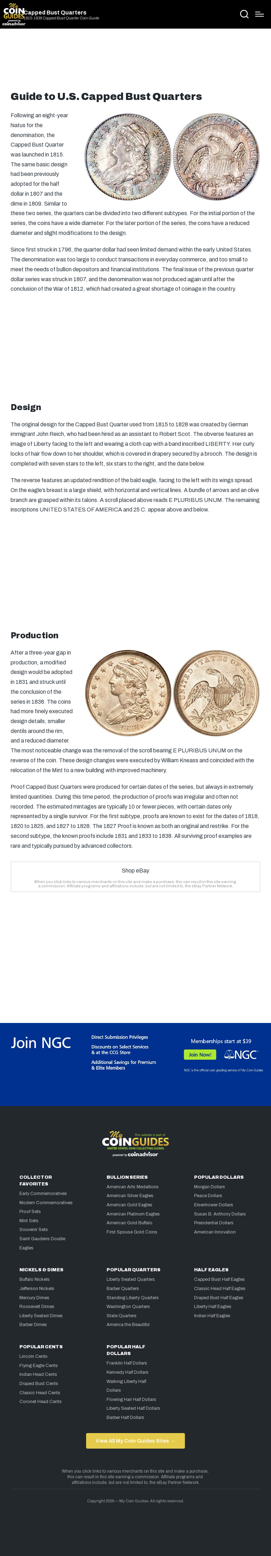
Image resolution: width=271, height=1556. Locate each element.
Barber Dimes (33, 1324)
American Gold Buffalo (129, 1222)
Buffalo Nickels (34, 1279)
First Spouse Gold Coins (132, 1232)
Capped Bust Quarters (55, 13)
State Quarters (122, 1315)
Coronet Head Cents (40, 1401)
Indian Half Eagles (212, 1315)
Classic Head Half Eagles (220, 1288)
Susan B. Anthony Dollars (220, 1214)
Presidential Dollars (214, 1222)
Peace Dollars (208, 1195)
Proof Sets (30, 1211)
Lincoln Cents (33, 1356)
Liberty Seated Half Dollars (133, 1408)
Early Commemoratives (43, 1193)
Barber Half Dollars (125, 1417)
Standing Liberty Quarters (133, 1297)
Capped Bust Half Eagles (219, 1279)
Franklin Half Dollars (127, 1363)
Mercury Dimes (34, 1297)
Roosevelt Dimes (36, 1306)
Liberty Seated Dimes (41, 1315)
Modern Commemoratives (46, 1202)
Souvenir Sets (33, 1229)
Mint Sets (28, 1220)
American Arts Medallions (133, 1186)
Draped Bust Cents (38, 1383)
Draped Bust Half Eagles (218, 1297)
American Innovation (215, 1232)
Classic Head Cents (39, 1392)
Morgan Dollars (209, 1186)
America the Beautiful (128, 1324)
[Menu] (259, 14)
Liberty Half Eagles (212, 1306)
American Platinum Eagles (133, 1214)
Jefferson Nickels (36, 1288)
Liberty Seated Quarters (131, 1279)
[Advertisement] (135, 62)
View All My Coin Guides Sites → (135, 1441)
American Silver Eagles (130, 1195)
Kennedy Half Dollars (128, 1372)
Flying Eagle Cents (38, 1365)
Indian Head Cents (38, 1374)
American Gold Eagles (129, 1204)
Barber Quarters (123, 1288)
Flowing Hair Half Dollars (131, 1399)
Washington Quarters (128, 1306)
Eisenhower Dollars (213, 1204)
